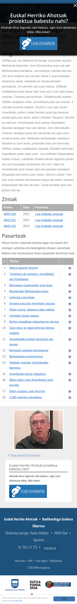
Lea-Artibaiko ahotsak (49, 214)
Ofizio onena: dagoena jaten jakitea (32, 309)
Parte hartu (20, 561)
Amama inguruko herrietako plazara (32, 303)
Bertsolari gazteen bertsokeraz (28, 350)
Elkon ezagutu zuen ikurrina (27, 391)
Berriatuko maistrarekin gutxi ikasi (30, 285)
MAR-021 (10, 220)
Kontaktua (50, 548)
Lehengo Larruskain (22, 297)
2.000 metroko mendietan (25, 397)
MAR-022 (10, 226)
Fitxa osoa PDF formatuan (25, 455)
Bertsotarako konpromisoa (26, 356)
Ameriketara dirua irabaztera (27, 373)
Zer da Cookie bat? (16, 600)
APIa (30, 561)
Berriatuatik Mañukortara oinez (29, 291)
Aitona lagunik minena (23, 267)
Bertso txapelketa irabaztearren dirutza (34, 321)
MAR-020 (10, 214)
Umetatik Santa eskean (24, 315)
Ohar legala (41, 561)
